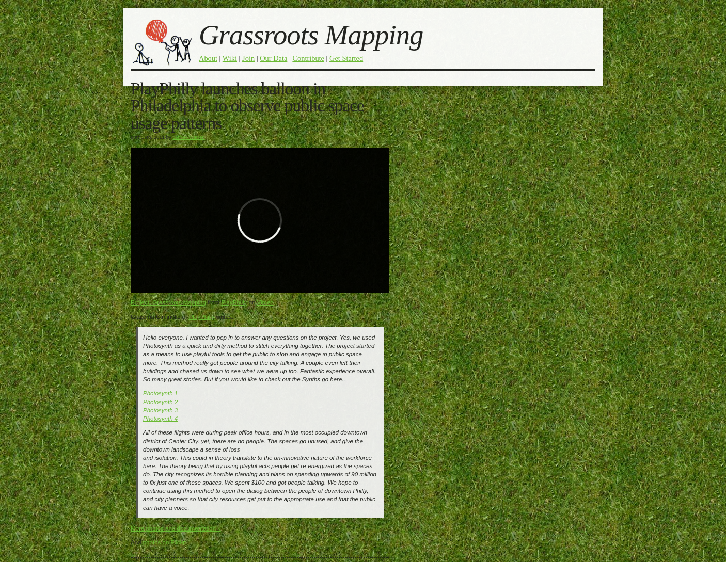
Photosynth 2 (160, 402)
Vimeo (265, 302)
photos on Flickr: (164, 542)
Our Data (273, 58)
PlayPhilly (234, 302)
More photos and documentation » (176, 528)
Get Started (346, 58)
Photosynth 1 (160, 393)
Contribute (308, 58)
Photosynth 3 (160, 410)
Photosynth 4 (160, 418)
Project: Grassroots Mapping (168, 302)
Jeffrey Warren (188, 137)
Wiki (230, 58)
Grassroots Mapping (311, 35)
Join (248, 58)
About (208, 58)
